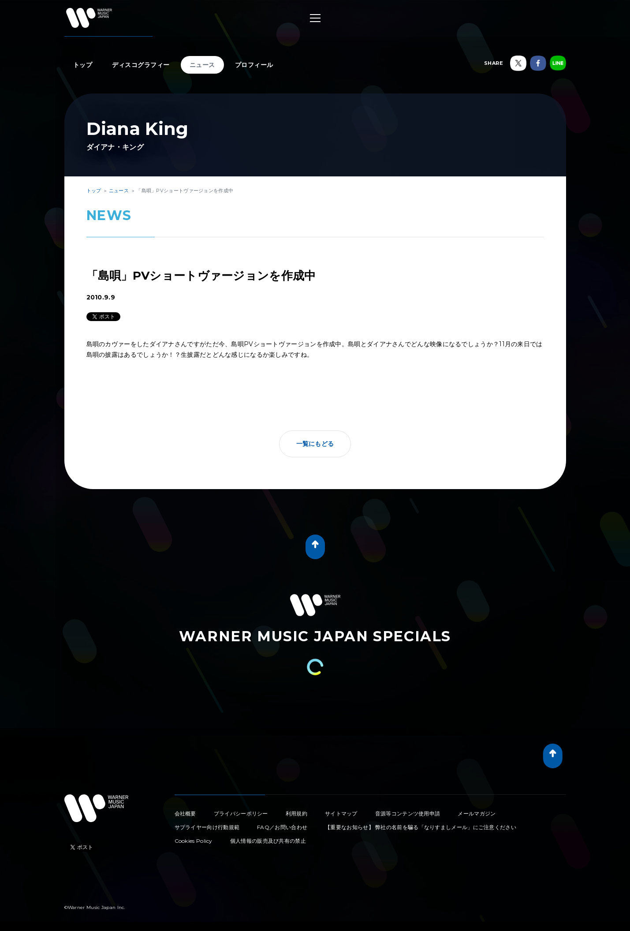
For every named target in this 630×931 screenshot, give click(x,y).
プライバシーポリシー (241, 813)
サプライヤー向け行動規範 (207, 827)
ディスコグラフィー (141, 65)
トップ (83, 65)
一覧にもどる (315, 444)
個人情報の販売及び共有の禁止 (268, 841)
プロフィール (254, 65)
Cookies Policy (193, 841)
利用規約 (296, 813)
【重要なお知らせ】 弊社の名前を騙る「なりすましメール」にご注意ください (420, 827)
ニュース (202, 65)
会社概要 (185, 813)
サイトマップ (341, 813)
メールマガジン (477, 813)
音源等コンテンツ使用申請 (407, 813)
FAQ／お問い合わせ (282, 827)
